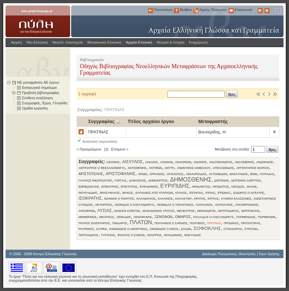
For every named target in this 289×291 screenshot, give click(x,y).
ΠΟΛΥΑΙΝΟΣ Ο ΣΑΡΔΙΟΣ (171, 223)
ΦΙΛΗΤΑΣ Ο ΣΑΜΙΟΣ (131, 235)
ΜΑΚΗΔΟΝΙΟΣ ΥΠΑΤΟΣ (158, 211)
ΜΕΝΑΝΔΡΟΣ (206, 211)
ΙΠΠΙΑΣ (210, 192)
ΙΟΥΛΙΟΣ (181, 192)
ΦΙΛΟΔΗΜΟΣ (173, 235)
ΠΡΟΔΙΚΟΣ (231, 223)
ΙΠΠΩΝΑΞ (224, 192)
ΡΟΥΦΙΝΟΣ (86, 229)
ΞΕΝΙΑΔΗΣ (123, 217)
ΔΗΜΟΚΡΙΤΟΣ (157, 180)
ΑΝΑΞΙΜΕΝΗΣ (244, 162)
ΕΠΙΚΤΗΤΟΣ (129, 186)
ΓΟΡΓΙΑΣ (120, 180)
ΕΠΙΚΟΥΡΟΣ (110, 186)
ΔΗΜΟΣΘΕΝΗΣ (190, 179)
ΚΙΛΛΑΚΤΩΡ (183, 198)
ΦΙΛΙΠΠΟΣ (154, 235)
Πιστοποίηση (150, 10)
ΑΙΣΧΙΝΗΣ (113, 162)
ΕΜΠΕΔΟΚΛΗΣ (89, 186)
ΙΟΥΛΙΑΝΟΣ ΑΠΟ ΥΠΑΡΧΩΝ (154, 192)
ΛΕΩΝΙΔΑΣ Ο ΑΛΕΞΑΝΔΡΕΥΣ (134, 204)
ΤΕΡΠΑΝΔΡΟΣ (88, 235)
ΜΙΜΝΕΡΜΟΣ (88, 217)
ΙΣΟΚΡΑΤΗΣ (90, 198)
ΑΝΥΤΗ (170, 168)
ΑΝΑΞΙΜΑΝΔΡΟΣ (220, 162)
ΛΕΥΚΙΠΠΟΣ (103, 204)
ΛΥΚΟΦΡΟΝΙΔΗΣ (246, 204)
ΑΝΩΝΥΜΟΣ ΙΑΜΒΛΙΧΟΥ (193, 168)
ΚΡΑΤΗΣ (199, 198)
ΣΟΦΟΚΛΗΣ (207, 228)
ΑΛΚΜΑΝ (166, 162)
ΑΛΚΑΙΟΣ (151, 162)
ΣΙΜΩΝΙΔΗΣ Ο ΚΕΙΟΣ (164, 229)
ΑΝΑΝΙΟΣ (200, 162)
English (277, 10)
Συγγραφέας (101, 121)
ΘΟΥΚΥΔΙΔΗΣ (88, 192)
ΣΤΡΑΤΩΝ (250, 229)
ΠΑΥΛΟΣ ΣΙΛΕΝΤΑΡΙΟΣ (94, 223)
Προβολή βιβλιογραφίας (40, 93)
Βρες (232, 94)
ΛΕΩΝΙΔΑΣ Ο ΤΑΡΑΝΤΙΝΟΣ (175, 204)
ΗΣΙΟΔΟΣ (237, 186)
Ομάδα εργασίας (35, 108)
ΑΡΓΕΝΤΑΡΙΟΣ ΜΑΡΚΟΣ (252, 168)
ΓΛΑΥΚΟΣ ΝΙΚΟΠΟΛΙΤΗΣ (95, 180)
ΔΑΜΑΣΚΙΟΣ (137, 180)
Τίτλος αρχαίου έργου (151, 121)
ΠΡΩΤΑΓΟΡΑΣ (250, 223)
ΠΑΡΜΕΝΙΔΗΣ (245, 217)
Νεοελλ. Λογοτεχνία (67, 42)
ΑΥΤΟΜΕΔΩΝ (218, 174)
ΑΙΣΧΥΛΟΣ (132, 161)
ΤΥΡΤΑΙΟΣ (108, 235)
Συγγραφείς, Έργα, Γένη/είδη (44, 103)
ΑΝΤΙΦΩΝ (155, 168)
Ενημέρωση (198, 42)
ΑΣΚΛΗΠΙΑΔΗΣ (196, 174)
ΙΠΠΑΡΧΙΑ (196, 192)
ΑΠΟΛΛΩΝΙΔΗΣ (223, 168)
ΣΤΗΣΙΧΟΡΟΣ (232, 229)
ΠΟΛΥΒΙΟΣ (197, 223)
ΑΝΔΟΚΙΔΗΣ (264, 162)
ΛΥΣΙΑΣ (104, 210)
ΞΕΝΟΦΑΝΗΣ (143, 217)
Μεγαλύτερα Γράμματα (260, 10)
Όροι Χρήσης (269, 254)
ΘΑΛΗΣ (252, 186)
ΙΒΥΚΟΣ (127, 192)
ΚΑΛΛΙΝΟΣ (165, 198)
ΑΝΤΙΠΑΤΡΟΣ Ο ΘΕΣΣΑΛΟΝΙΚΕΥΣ (102, 168)
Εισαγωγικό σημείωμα (39, 87)
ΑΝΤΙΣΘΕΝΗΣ (137, 168)
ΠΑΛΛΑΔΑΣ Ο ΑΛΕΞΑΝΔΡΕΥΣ (213, 217)
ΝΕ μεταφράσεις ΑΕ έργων (38, 82)
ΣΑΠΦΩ (101, 229)
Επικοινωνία (231, 10)
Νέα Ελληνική (37, 42)
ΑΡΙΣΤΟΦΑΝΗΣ (120, 173)
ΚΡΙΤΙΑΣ (213, 198)
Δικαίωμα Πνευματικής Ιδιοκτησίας (229, 254)
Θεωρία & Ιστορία (171, 42)
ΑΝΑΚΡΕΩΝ (183, 162)
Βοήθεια (176, 10)
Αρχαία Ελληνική (139, 42)
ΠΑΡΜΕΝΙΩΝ (266, 217)
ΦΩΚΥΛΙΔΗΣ (192, 235)
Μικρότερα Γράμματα (267, 10)
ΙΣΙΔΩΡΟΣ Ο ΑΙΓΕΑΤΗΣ (248, 192)
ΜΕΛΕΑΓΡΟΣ (186, 211)
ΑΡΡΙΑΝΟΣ (156, 174)
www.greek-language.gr (37, 21)
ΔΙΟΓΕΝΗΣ (221, 180)
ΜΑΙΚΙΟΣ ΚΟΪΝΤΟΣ (127, 211)
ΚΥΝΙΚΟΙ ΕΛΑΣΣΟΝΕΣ (236, 198)
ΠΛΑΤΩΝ (141, 222)
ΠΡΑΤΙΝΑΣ (214, 223)
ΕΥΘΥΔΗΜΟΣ (149, 186)
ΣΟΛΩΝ (186, 229)
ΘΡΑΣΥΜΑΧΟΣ (110, 192)
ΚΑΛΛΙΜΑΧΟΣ (145, 198)
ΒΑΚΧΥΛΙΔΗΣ (239, 174)
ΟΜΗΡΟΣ (182, 217)
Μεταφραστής (213, 121)
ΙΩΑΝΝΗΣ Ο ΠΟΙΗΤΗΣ (119, 198)
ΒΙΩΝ (253, 174)
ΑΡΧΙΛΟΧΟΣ (175, 174)
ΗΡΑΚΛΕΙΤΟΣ (201, 186)
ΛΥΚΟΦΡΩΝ (87, 211)
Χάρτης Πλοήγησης (195, 10)
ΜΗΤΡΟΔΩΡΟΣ (228, 211)
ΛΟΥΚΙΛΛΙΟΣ (223, 204)
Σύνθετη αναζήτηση (37, 98)
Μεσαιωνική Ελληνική (104, 42)
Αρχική (16, 42)
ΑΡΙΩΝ (142, 174)
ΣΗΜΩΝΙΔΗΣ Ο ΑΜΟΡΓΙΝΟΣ (128, 229)
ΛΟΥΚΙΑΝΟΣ (204, 204)
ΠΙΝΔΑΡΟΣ (119, 223)
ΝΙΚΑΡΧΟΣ (106, 217)
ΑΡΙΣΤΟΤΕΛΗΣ (91, 174)
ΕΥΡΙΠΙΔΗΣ (174, 186)
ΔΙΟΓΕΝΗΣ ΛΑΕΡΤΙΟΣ (246, 180)
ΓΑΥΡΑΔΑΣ (267, 174)
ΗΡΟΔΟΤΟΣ (221, 186)
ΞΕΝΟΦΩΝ (164, 217)
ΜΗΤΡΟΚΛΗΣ (250, 211)
